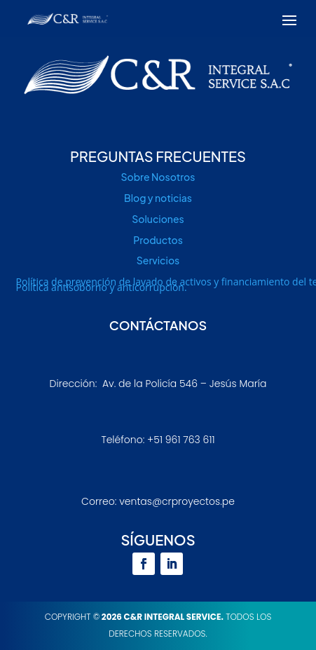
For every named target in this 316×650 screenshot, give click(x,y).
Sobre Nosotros (158, 176)
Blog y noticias (158, 197)
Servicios (158, 260)
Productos (158, 239)
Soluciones (158, 218)
